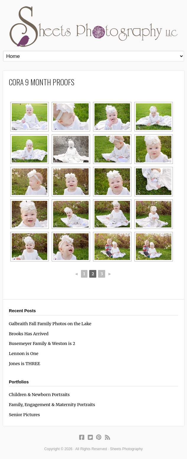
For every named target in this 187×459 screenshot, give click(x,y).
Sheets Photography (93, 26)
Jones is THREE (24, 363)
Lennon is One (23, 353)
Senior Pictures (24, 414)
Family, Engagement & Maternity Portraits (52, 404)
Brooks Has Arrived (28, 333)
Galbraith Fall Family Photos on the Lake (50, 323)
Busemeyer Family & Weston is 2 (42, 343)
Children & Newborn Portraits (39, 394)
